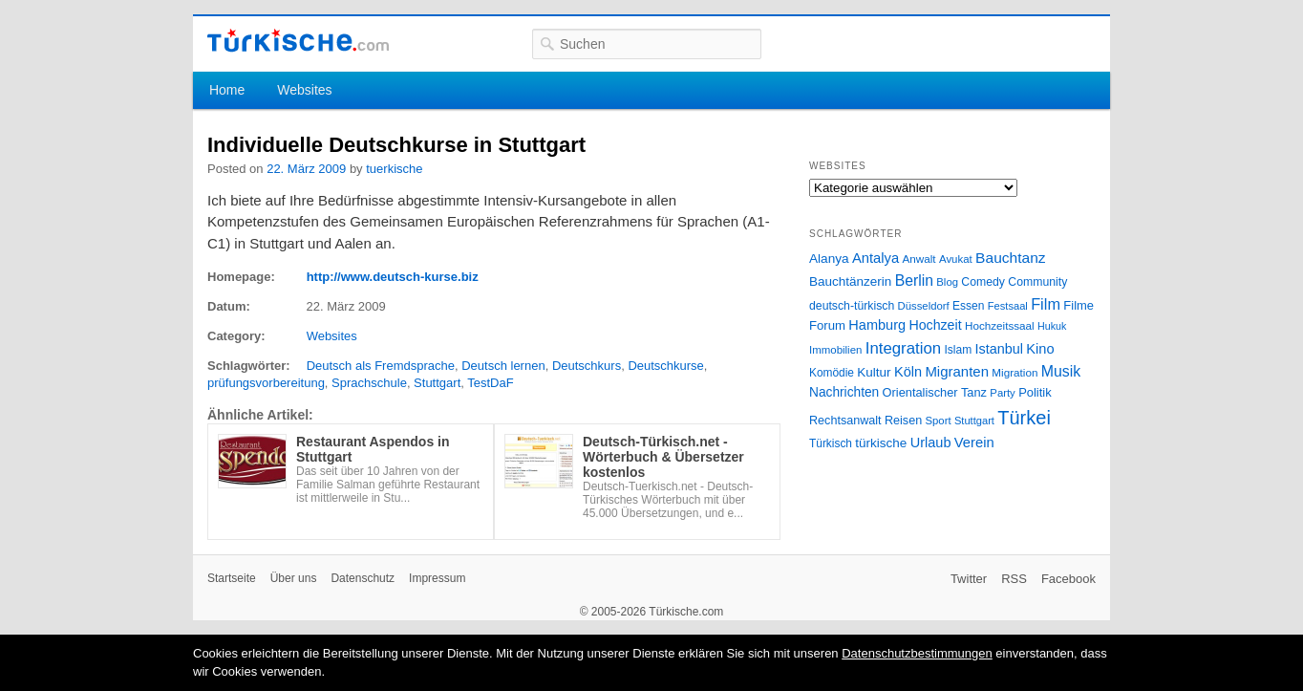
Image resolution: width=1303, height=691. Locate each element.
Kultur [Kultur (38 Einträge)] (873, 372)
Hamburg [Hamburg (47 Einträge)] (877, 325)
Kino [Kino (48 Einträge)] (1040, 348)
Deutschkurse (665, 365)
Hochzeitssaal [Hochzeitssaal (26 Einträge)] (1000, 325)
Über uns (293, 578)
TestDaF (490, 383)
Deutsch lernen (503, 365)
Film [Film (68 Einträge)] (1045, 304)
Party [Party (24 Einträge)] (1002, 393)
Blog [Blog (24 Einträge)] (947, 282)
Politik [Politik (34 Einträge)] (1035, 392)
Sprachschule (369, 383)
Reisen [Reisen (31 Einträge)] (903, 420)
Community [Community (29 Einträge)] (1037, 282)
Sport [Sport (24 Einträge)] (938, 420)
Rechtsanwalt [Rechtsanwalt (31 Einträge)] (845, 420)
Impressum (437, 578)
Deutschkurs (586, 365)
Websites (304, 89)
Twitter (969, 579)
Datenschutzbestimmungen (917, 653)
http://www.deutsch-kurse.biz (393, 277)
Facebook (1068, 579)
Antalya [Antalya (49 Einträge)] (875, 258)
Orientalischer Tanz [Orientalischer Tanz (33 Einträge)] (935, 392)
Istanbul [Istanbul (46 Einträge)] (999, 348)
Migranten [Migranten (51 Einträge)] (957, 371)
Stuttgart (437, 383)
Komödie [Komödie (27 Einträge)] (831, 372)
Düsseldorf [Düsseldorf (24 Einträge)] (924, 306)
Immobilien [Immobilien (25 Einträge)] (835, 350)
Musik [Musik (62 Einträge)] (1061, 371)
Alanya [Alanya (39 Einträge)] (829, 258)
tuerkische (394, 169)
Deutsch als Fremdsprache (381, 365)
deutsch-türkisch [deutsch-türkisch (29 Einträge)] (851, 306)
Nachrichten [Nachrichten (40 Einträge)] (844, 392)
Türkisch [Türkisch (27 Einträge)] (830, 443)
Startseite (231, 578)
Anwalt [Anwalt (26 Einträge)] (919, 258)
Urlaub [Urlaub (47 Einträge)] (930, 442)
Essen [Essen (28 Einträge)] (968, 306)
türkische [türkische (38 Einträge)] (881, 443)
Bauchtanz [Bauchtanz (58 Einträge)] (1010, 257)
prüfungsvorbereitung (266, 383)
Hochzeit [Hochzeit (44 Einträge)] (934, 325)
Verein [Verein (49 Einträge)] (974, 442)
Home (227, 89)
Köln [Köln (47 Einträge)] (908, 371)
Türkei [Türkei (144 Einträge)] (1024, 417)
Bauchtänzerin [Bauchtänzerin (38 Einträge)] (850, 281)
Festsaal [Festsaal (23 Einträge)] (1008, 306)
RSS (1014, 579)
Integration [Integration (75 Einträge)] (903, 348)
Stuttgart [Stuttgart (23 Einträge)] (974, 420)
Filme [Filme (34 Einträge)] (1078, 305)
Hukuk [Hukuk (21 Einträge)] (1051, 326)
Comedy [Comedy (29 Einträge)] (983, 282)
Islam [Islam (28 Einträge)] (958, 349)
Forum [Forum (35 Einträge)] (827, 325)
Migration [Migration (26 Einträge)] (1014, 372)
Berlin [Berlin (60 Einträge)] (914, 280)
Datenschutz (363, 578)
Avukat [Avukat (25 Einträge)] (955, 259)
